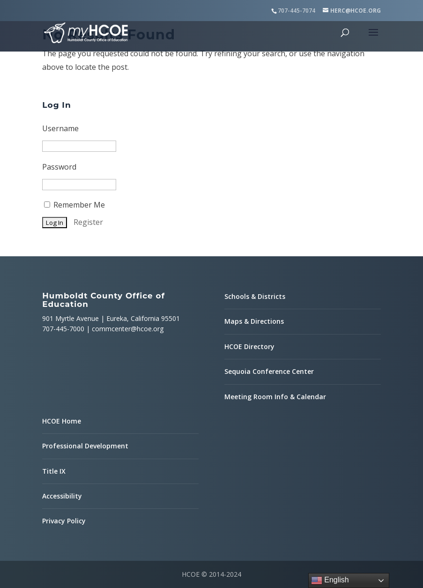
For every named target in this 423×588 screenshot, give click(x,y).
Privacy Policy (64, 520)
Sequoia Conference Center (269, 371)
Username (60, 128)
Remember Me (74, 205)
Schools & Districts (254, 296)
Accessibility (62, 495)
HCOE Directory (249, 346)
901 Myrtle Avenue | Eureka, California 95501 (111, 318)
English (330, 580)
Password (59, 167)
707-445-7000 (63, 328)
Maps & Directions (254, 321)
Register (88, 222)
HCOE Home (61, 421)
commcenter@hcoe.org (127, 328)
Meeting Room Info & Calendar (275, 396)
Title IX (54, 471)
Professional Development (85, 445)
